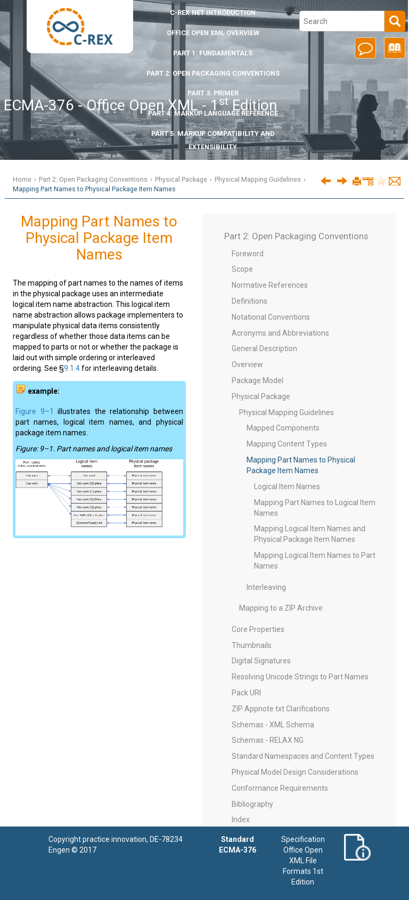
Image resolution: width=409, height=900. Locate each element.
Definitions (249, 301)
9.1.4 (72, 368)
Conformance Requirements (280, 788)
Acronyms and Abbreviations (280, 333)
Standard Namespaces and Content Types (303, 756)
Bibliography (252, 804)
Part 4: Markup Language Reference (213, 113)
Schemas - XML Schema (273, 724)
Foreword (248, 253)
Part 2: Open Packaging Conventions (213, 73)
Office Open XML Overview (213, 33)
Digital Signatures (261, 660)
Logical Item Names (287, 486)
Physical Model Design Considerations (295, 772)
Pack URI (246, 692)
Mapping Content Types (287, 444)
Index (241, 819)
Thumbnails (252, 645)
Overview (247, 364)
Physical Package (181, 179)
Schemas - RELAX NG (268, 740)
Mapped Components (283, 428)
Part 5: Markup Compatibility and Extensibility (212, 140)
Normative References (270, 285)
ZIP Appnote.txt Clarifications (281, 708)
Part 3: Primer (213, 93)
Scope (242, 269)
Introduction (213, 13)
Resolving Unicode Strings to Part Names (300, 676)
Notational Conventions (271, 317)
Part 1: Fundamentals (212, 53)
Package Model (257, 380)
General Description (264, 348)
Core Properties (258, 629)
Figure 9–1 (34, 411)
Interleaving (266, 587)
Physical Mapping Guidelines (258, 179)
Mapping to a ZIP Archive (281, 608)
